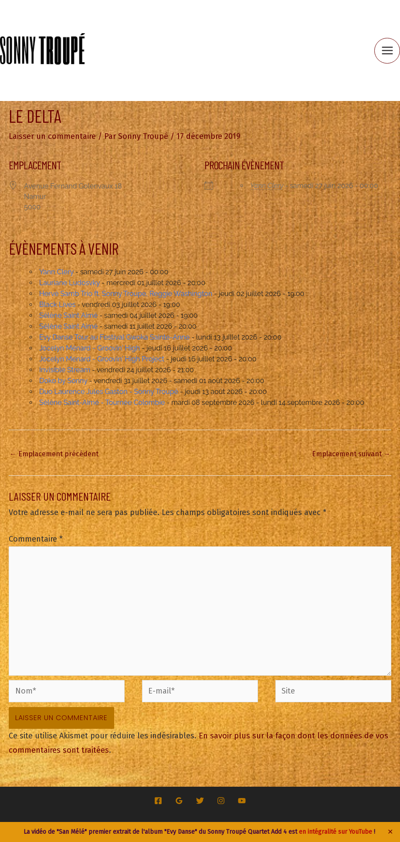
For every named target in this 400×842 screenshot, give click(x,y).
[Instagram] (221, 801)
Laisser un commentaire (52, 136)
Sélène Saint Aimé (68, 315)
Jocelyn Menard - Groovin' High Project (101, 359)
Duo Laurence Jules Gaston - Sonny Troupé (108, 391)
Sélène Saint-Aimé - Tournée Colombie (102, 402)
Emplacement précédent (54, 454)
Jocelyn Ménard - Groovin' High (89, 348)
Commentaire (36, 539)
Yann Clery (266, 186)
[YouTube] (242, 801)
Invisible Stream (64, 370)
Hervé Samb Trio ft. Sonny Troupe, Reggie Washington (125, 294)
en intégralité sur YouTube (335, 831)
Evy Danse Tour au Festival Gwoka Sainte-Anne (114, 337)
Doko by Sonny (63, 381)
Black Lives (57, 304)
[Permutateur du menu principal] (387, 51)
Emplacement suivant (351, 454)
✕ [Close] (390, 832)
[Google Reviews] (179, 801)
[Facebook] (158, 801)
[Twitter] (200, 801)
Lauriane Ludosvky (69, 283)
